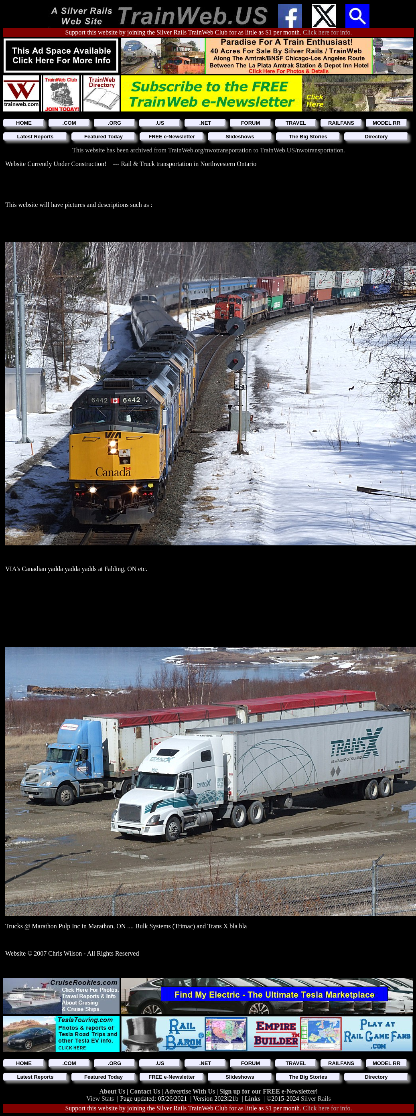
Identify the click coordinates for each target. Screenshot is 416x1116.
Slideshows (239, 137)
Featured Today (103, 137)
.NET (205, 123)
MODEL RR (386, 123)
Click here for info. (327, 32)
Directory (376, 137)
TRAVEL (296, 123)
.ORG (114, 123)
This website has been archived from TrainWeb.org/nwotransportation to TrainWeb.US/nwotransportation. (208, 150)
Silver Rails (316, 1098)
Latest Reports (35, 137)
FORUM (250, 123)
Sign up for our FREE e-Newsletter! (268, 1091)
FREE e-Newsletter (171, 137)
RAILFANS (341, 123)
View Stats (100, 1098)
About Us (113, 1091)
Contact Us (146, 1091)
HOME (24, 123)
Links (252, 1098)
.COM (69, 123)
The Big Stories (308, 137)
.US (160, 123)
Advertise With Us (190, 1091)
